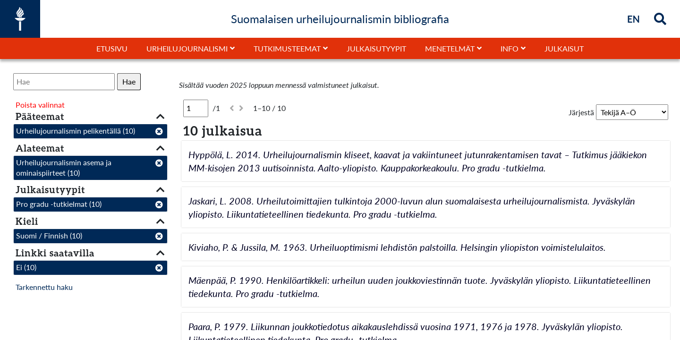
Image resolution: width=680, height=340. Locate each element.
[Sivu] (195, 108)
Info (509, 48)
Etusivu (112, 48)
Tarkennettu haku (44, 286)
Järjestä (581, 112)
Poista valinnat (40, 104)
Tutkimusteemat (287, 48)
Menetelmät (450, 48)
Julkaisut (564, 48)
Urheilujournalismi (187, 48)
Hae (129, 81)
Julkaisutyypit (376, 48)
